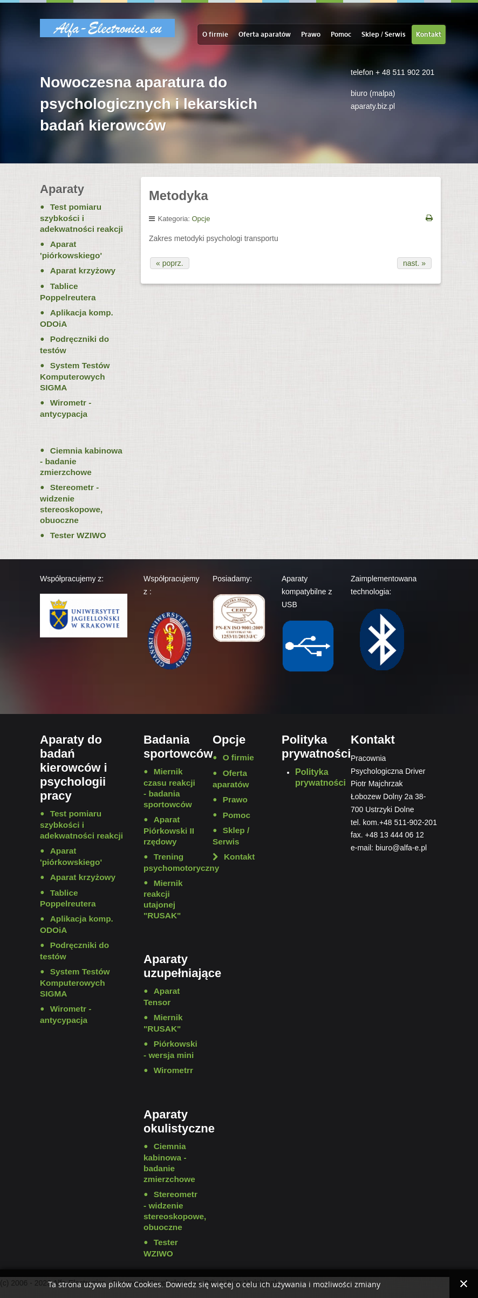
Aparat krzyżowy (82, 270)
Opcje (201, 219)
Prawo (310, 34)
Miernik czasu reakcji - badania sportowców (169, 788)
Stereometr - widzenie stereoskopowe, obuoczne (71, 504)
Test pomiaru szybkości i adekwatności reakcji (81, 217)
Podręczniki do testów (74, 344)
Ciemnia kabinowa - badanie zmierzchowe (81, 461)
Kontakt (428, 34)
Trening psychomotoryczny (170, 862)
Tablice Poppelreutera (68, 291)
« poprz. (169, 263)
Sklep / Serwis (383, 34)
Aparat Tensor (162, 996)
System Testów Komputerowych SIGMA (75, 376)
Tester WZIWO (78, 535)
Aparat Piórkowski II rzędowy (169, 830)
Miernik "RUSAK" (163, 1023)
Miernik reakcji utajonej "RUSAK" (163, 899)
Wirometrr (173, 1070)
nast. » (414, 263)
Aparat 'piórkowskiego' (71, 249)
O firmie (215, 34)
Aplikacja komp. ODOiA (76, 318)
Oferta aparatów (264, 34)
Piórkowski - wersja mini (170, 1049)
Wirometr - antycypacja (65, 408)
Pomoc (341, 34)
